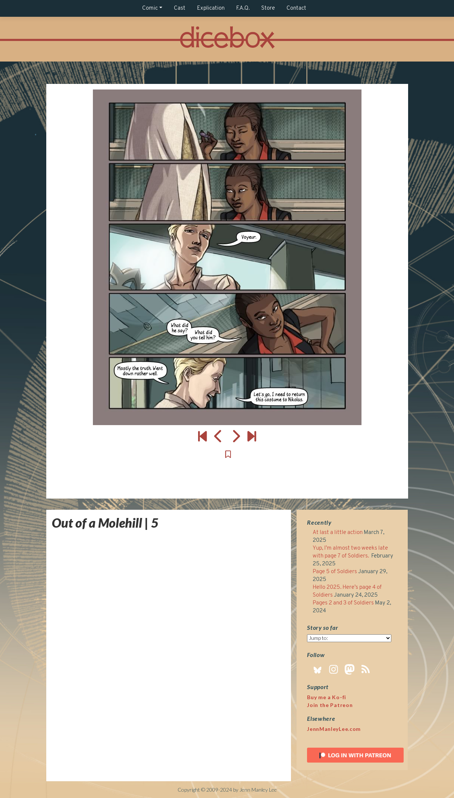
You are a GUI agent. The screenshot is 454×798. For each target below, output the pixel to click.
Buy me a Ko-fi (326, 697)
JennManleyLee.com (334, 729)
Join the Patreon (330, 705)
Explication (211, 8)
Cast (179, 8)
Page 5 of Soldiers (335, 572)
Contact (296, 8)
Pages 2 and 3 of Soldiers (343, 603)
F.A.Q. (243, 8)
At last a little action (338, 532)
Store (268, 8)
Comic (150, 8)
